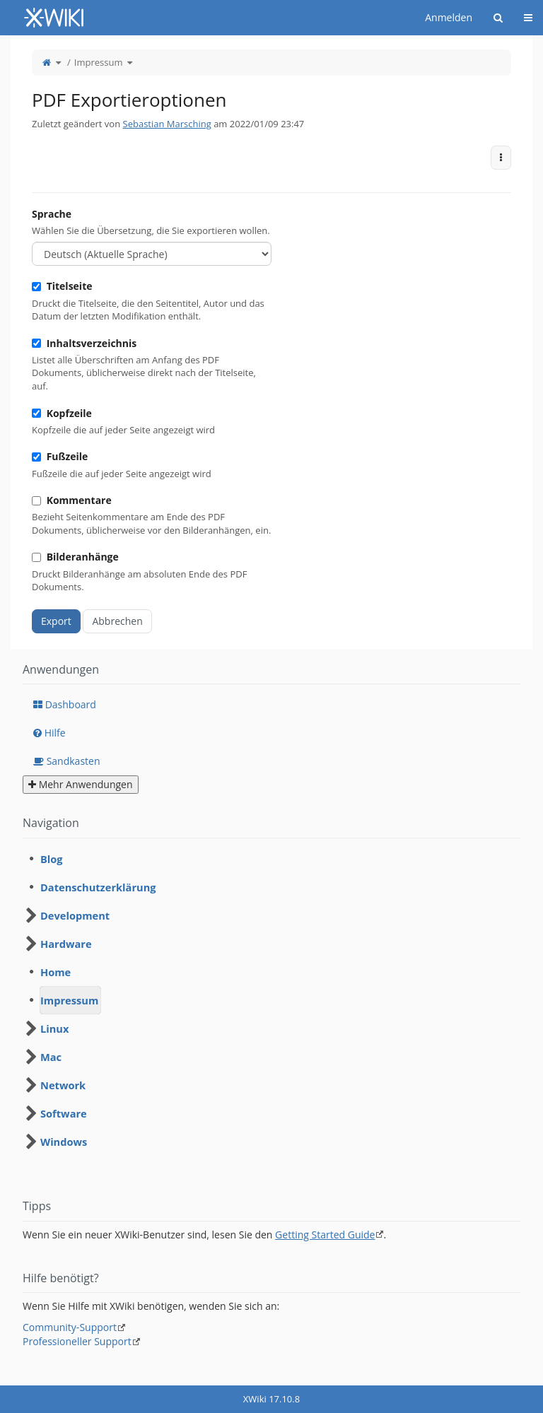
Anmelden (448, 17)
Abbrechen (117, 621)
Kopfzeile (62, 413)
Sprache (51, 214)
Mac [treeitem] (51, 1057)
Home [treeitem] (55, 972)
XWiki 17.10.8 (271, 1399)
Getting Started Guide (325, 1234)
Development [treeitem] (75, 915)
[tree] (271, 1000)
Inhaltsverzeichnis (84, 343)
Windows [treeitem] (63, 1141)
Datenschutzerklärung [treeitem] (98, 887)
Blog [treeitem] (51, 859)
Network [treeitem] (63, 1085)
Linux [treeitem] (54, 1028)
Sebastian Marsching (167, 123)
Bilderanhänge (75, 556)
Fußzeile (60, 456)
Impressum (98, 62)
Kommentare (72, 500)
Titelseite (62, 286)
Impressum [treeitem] (69, 1000)
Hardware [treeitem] (66, 944)
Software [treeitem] (63, 1113)
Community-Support (70, 1327)
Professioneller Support (77, 1341)
